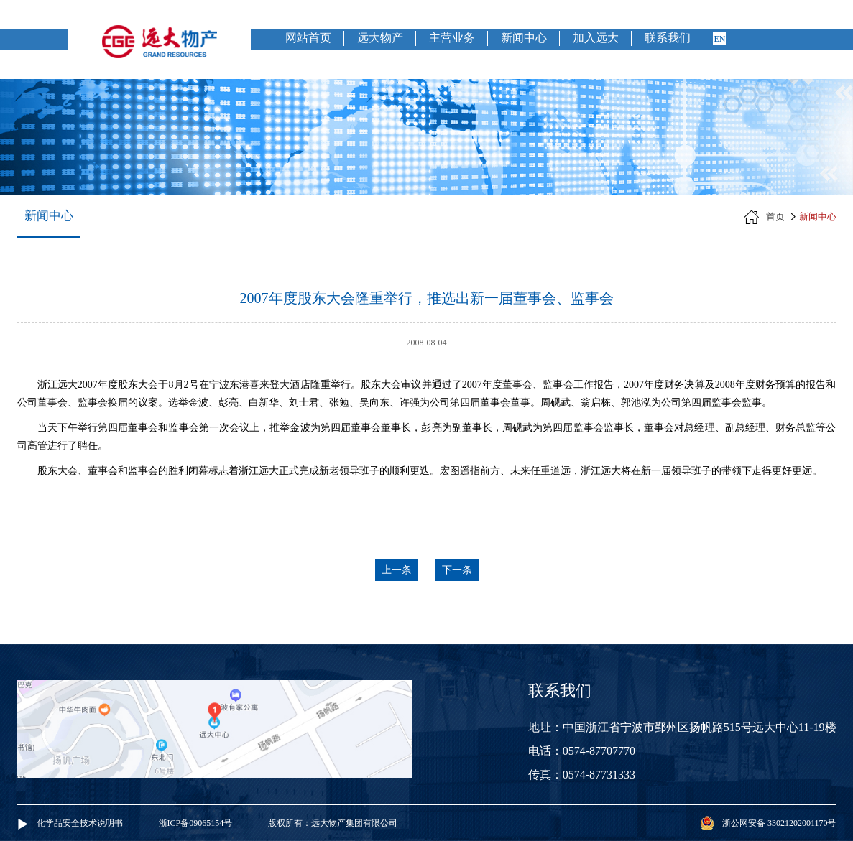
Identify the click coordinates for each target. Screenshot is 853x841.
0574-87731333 (599, 774)
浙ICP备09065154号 (196, 823)
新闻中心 (524, 38)
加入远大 (596, 38)
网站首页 (308, 38)
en (719, 39)
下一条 (457, 569)
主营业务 (452, 38)
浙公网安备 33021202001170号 (779, 823)
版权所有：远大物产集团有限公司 (332, 823)
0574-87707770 (599, 751)
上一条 (397, 569)
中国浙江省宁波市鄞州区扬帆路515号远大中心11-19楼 (699, 727)
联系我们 (668, 38)
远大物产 (380, 38)
